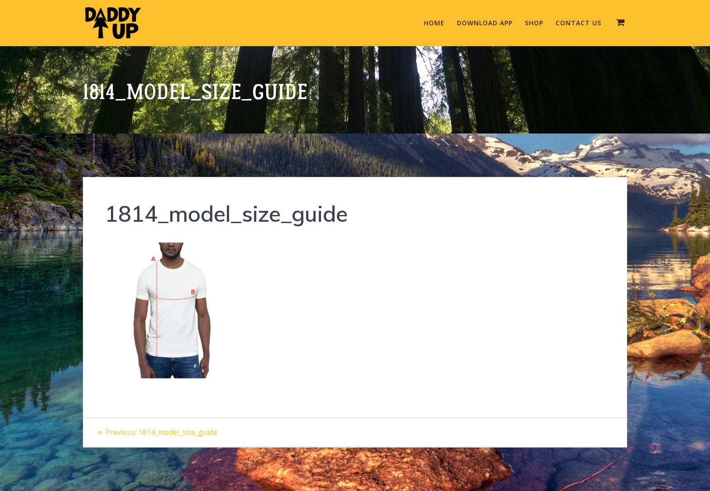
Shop (534, 23)
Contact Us (578, 23)
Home (434, 23)
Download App (485, 23)
